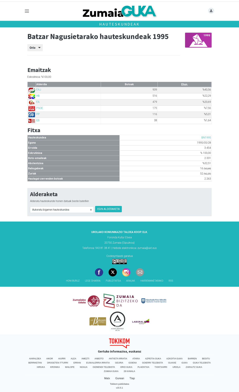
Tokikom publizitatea (119, 384)
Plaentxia (143, 367)
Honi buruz (73, 280)
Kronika (55, 367)
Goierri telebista (152, 362)
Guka (185, 362)
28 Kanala (129, 371)
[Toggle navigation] (27, 11)
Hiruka (41, 367)
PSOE (39, 108)
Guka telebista (202, 362)
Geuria (119, 362)
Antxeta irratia (118, 358)
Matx (107, 378)
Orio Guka (126, 367)
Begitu (206, 358)
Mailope (70, 367)
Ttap (132, 378)
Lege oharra (92, 280)
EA (38, 101)
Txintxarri (161, 367)
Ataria (136, 358)
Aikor (49, 358)
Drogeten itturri (57, 362)
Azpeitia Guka (153, 358)
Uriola (176, 367)
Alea (73, 358)
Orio (35, 48)
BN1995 (206, 137)
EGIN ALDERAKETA (108, 209)
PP (38, 114)
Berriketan (35, 362)
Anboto (99, 358)
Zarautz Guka (194, 367)
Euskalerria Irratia (98, 362)
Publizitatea (113, 280)
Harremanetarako (151, 280)
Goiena (132, 362)
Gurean (119, 378)
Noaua (83, 367)
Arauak (130, 280)
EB (38, 120)
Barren (192, 358)
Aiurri (61, 358)
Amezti (85, 358)
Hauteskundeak (119, 24)
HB (38, 95)
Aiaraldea (35, 358)
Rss (171, 280)
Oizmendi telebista (104, 367)
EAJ (38, 89)
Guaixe (172, 362)
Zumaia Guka (111, 371)
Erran (77, 362)
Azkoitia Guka (174, 358)
